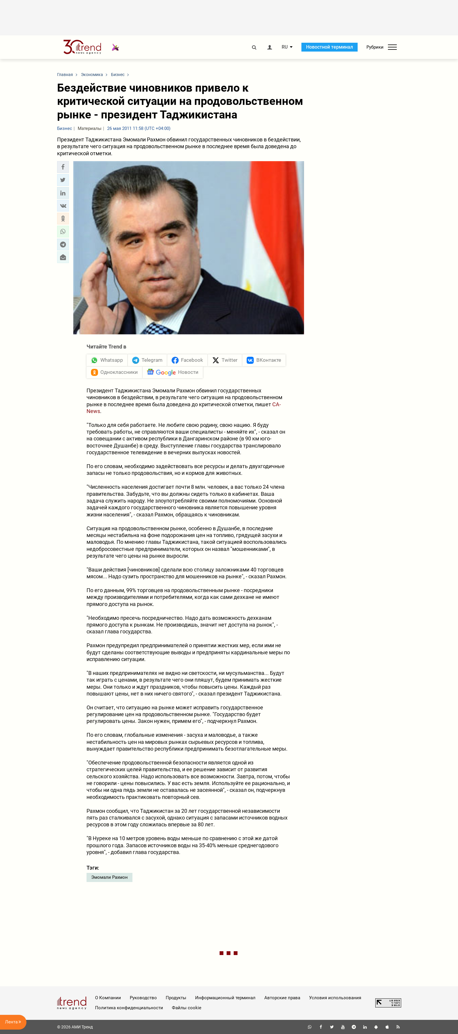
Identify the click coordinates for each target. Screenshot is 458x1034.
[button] (63, 167)
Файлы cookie (186, 1008)
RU (285, 47)
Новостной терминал (329, 47)
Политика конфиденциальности (129, 1008)
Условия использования (335, 997)
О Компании (108, 997)
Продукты (176, 997)
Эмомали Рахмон (109, 877)
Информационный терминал (225, 997)
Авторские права (282, 997)
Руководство (143, 997)
